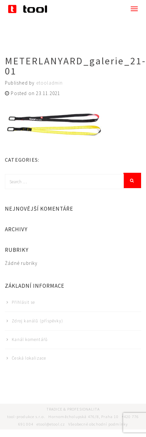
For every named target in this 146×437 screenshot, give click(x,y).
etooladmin (49, 83)
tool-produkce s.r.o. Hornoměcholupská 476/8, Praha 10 (64, 416)
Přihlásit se (23, 302)
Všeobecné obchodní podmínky (98, 424)
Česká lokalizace (29, 358)
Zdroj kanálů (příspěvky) (37, 321)
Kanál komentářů (30, 339)
